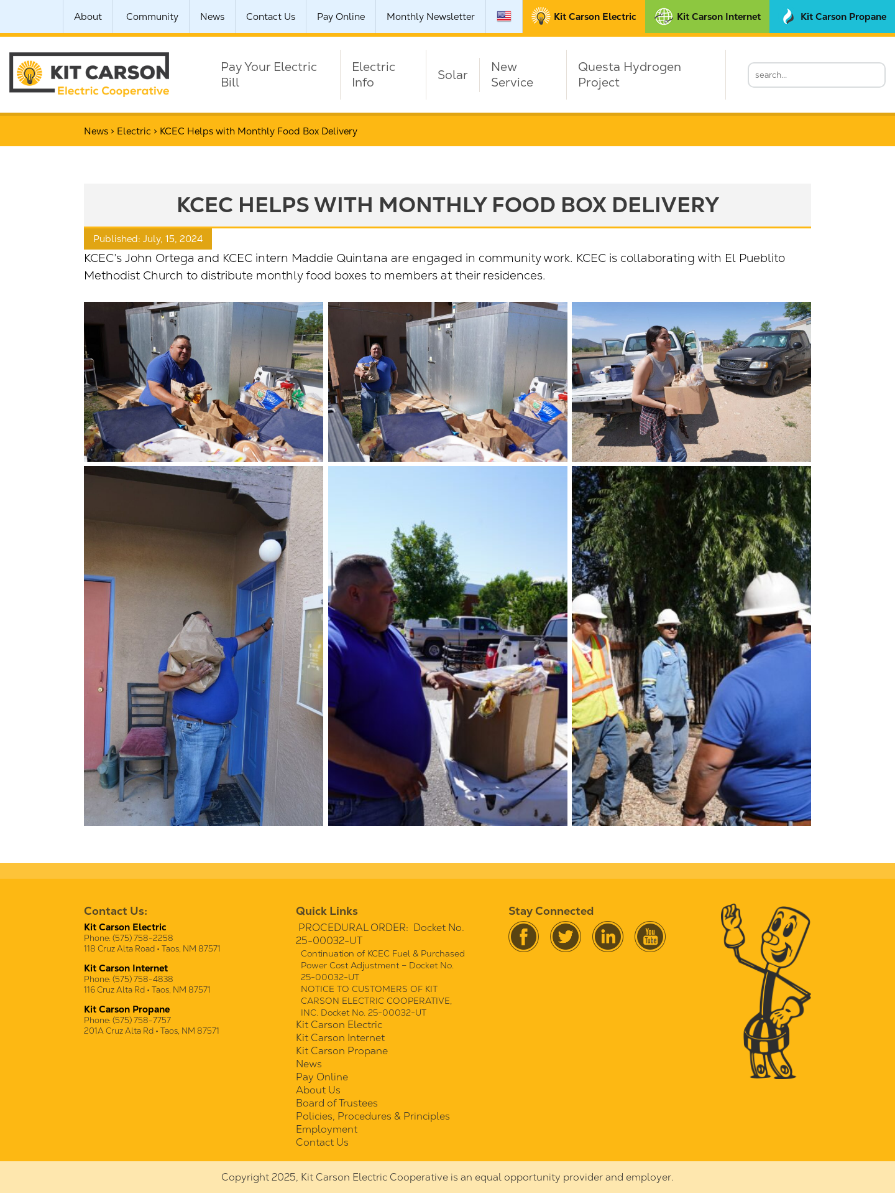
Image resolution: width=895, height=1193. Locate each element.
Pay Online (341, 16)
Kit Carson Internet (340, 1037)
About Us (318, 1090)
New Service (512, 74)
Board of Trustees (337, 1103)
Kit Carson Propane (342, 1050)
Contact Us (270, 16)
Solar (453, 75)
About (88, 16)
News (212, 16)
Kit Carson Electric (339, 1024)
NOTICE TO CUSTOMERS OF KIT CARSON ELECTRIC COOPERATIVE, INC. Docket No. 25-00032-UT (376, 1000)
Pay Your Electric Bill (269, 74)
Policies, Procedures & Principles (373, 1116)
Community (152, 16)
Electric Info (373, 74)
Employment (326, 1129)
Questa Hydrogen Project (629, 74)
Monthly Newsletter (431, 16)
